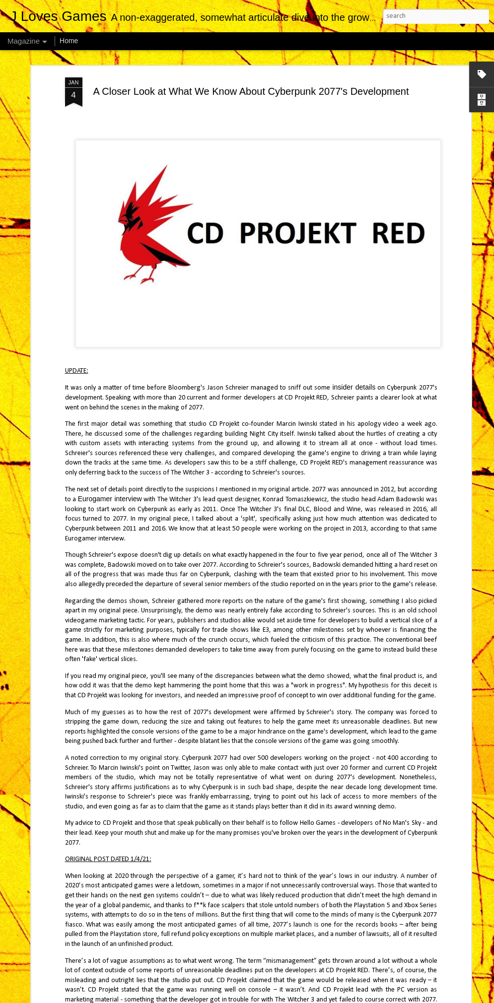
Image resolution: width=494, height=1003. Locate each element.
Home (69, 41)
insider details (353, 378)
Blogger (299, 997)
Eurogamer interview (110, 489)
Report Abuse (328, 997)
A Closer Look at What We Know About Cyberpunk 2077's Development (251, 81)
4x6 (256, 997)
